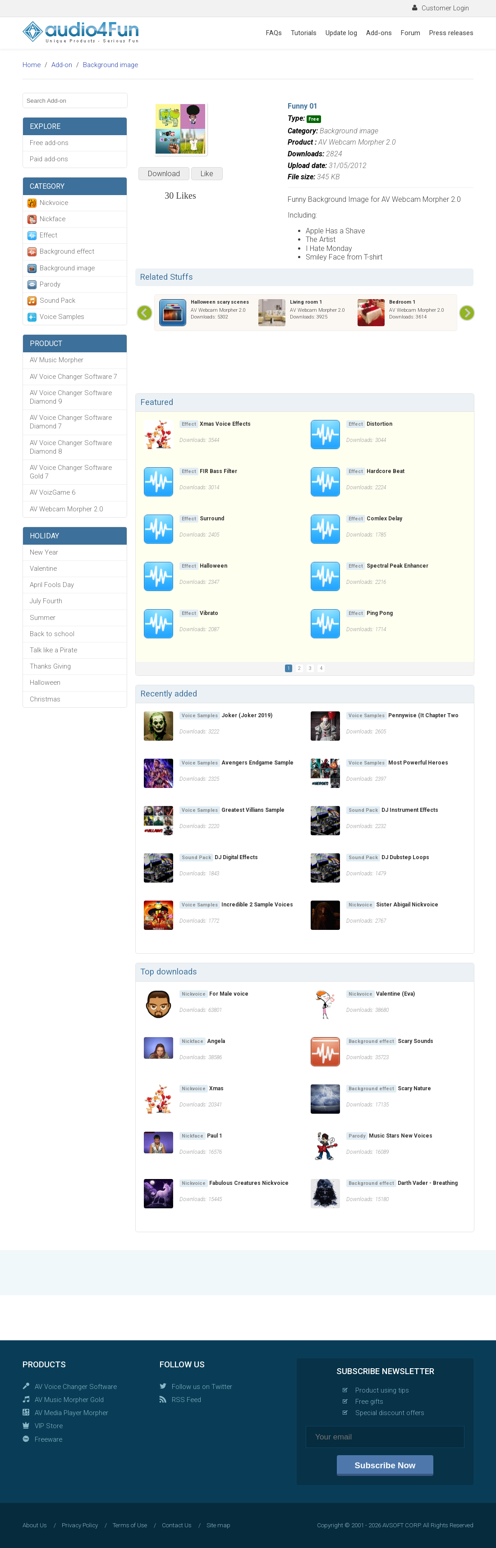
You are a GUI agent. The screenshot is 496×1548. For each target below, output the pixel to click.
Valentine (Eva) (395, 994)
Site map (218, 1525)
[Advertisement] (304, 364)
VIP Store (49, 1426)
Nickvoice (54, 203)
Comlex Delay (384, 518)
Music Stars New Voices (400, 1136)
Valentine (43, 569)
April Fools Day (52, 585)
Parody (50, 284)
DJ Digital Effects (236, 857)
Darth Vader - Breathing (428, 1183)
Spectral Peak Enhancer (397, 566)
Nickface (52, 219)
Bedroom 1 (402, 302)
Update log (341, 33)
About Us (35, 1525)
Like (207, 173)
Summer (42, 618)
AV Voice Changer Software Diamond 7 (71, 422)
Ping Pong (380, 613)
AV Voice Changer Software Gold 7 (71, 472)
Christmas (45, 699)
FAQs (274, 33)
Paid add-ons (49, 159)
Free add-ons (49, 143)
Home (32, 65)
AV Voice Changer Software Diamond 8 (71, 447)
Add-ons (379, 33)
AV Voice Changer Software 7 (73, 377)
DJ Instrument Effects (409, 810)
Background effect (67, 251)
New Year (44, 552)
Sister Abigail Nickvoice (407, 904)
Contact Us (177, 1525)
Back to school (52, 634)
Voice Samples (62, 317)
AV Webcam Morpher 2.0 (66, 509)
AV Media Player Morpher (71, 1413)
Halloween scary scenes (220, 302)
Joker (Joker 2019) (246, 715)
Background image (110, 65)
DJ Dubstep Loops (405, 857)
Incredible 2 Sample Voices (257, 904)
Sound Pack (57, 300)
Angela (216, 1041)
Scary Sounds (415, 1041)
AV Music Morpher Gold (69, 1400)
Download (164, 173)
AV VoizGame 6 (52, 492)
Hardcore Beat (385, 471)
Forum (410, 33)
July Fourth (46, 601)
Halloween (45, 682)
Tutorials (304, 33)
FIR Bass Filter (218, 471)
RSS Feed (186, 1400)
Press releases (451, 33)
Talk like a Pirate (53, 650)
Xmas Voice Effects (225, 424)
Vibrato (209, 613)
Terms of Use (130, 1525)
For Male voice (228, 994)
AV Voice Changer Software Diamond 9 (71, 397)
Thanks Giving (50, 666)
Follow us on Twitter (202, 1387)
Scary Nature (414, 1088)
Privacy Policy (80, 1525)
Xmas (216, 1088)
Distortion (379, 424)
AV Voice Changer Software (76, 1387)
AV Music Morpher (56, 360)
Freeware (48, 1439)
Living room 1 (306, 302)
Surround (212, 518)
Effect (48, 235)
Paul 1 (214, 1136)
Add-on (61, 65)
